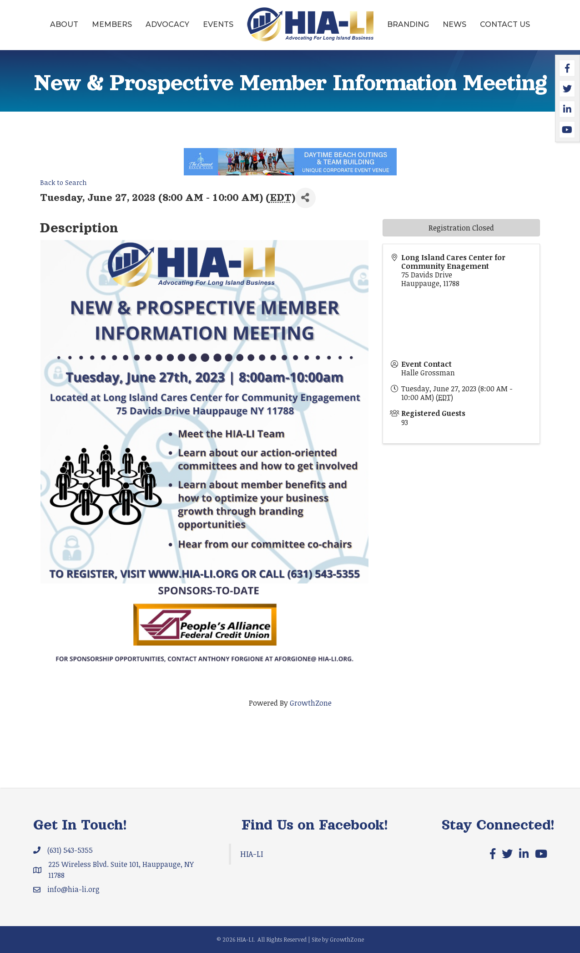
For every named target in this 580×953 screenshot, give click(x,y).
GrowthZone (311, 703)
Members (112, 24)
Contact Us (505, 24)
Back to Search (63, 182)
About (64, 24)
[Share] (305, 198)
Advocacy (167, 24)
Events (218, 24)
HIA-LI (251, 853)
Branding (408, 24)
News (454, 24)
